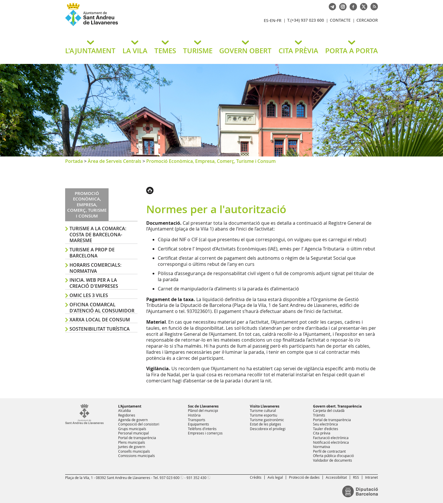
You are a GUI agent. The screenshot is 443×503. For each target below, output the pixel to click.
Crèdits (255, 477)
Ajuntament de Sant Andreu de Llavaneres (133, 25)
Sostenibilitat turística (99, 329)
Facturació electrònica (331, 437)
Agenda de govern (133, 419)
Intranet (371, 477)
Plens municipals (131, 442)
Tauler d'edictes (325, 428)
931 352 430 (196, 477)
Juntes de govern (131, 446)
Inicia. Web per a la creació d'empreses (93, 283)
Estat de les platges (265, 424)
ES (266, 20)
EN (272, 20)
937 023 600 (170, 477)
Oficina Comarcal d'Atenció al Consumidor (101, 307)
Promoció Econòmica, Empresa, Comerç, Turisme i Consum (211, 161)
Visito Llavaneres (264, 406)
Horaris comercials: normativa (95, 268)
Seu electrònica (325, 424)
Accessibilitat (336, 477)
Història (194, 415)
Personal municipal (133, 433)
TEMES (165, 50)
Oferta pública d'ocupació (333, 455)
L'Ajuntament (129, 406)
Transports (196, 419)
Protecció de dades (304, 477)
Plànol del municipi (203, 410)
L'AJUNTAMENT (90, 50)
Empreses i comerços (205, 433)
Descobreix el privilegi (267, 428)
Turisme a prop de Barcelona (92, 252)
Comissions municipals (136, 455)
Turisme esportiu (263, 415)
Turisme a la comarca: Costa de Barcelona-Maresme (97, 234)
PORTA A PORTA (351, 50)
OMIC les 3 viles (88, 295)
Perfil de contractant (329, 451)
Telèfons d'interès (202, 428)
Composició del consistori (138, 424)
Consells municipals (134, 451)
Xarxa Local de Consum (99, 319)
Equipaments (198, 424)
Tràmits (319, 415)
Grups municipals (132, 428)
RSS (356, 477)
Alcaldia (124, 410)
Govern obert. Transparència (337, 406)
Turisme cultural (263, 410)
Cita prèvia (321, 433)
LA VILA (134, 50)
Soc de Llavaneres (203, 406)
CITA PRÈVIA (298, 50)
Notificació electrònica (331, 442)
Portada (74, 161)
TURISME (198, 50)
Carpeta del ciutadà (329, 410)
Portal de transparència (137, 437)
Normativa (321, 446)
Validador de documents (332, 460)
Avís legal (275, 477)
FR (279, 20)
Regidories (126, 415)
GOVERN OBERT (245, 50)
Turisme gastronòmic (267, 419)
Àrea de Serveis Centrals (114, 161)
